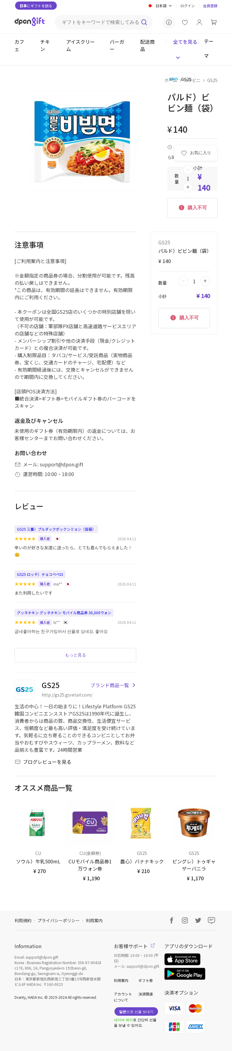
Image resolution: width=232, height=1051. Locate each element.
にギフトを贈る (36, 5)
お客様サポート (134, 946)
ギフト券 (145, 980)
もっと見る (75, 655)
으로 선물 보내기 (136, 1011)
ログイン (187, 5)
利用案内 (94, 920)
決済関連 (145, 993)
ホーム (170, 80)
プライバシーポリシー (58, 920)
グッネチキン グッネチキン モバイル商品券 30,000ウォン (64, 612)
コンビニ (192, 80)
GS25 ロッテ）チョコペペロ (40, 574)
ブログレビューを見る (42, 761)
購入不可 (192, 207)
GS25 (212, 80)
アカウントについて (123, 996)
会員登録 (210, 5)
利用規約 (22, 920)
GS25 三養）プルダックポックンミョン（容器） (56, 529)
